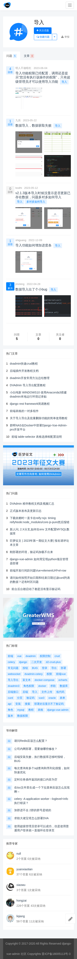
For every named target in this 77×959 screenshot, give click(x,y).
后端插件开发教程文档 (24, 370)
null (18, 853)
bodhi (18, 187)
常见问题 (13, 668)
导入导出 (13, 679)
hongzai (21, 900)
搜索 (27, 703)
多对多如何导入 (35, 201)
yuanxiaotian (24, 869)
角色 (10, 709)
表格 (40, 709)
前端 (10, 656)
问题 (11, 56)
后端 (25, 691)
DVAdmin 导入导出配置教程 (28, 385)
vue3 (41, 697)
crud (57, 656)
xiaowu (20, 885)
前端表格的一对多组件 (24, 411)
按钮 (25, 668)
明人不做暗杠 (23, 68)
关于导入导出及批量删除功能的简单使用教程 (38, 418)
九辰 (18, 120)
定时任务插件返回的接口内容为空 (35, 779)
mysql (20, 709)
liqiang (20, 916)
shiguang (20, 240)
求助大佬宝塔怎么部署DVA (31, 818)
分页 (19, 697)
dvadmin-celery (33, 674)
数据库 (64, 685)
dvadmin (31, 656)
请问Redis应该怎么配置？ (30, 740)
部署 (63, 668)
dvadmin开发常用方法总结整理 (29, 378)
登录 (44, 668)
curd (10, 697)
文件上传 (46, 691)
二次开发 (36, 662)
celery (11, 662)
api (9, 703)
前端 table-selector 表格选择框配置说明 (36, 436)
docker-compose (44, 679)
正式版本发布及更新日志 (25, 510)
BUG (35, 668)
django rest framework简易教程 (30, 403)
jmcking (19, 284)
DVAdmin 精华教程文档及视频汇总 (32, 503)
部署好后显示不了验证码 (49, 703)
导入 (64, 81)
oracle (52, 697)
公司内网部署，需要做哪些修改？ (35, 748)
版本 (10, 715)
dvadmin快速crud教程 (24, 363)
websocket (14, 674)
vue (19, 656)
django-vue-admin (58, 709)
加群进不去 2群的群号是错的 (32, 810)
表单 (62, 697)
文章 (29, 56)
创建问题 (43, 36)
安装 (18, 703)
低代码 (60, 691)
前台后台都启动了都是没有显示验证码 (35, 589)
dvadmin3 (13, 685)
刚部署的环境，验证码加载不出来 (31, 552)
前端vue (61, 674)
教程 (31, 709)
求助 (53, 685)
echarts (63, 679)
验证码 (30, 697)
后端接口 (13, 691)
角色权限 (28, 685)
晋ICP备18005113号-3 (56, 954)
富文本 (27, 679)
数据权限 (22, 715)
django (23, 662)
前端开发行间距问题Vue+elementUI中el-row (38, 570)
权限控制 (45, 656)
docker (42, 685)
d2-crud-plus (53, 662)
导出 (54, 668)
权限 (49, 674)
